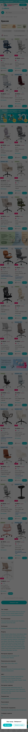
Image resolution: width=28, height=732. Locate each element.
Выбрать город (19, 725)
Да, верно (7, 725)
